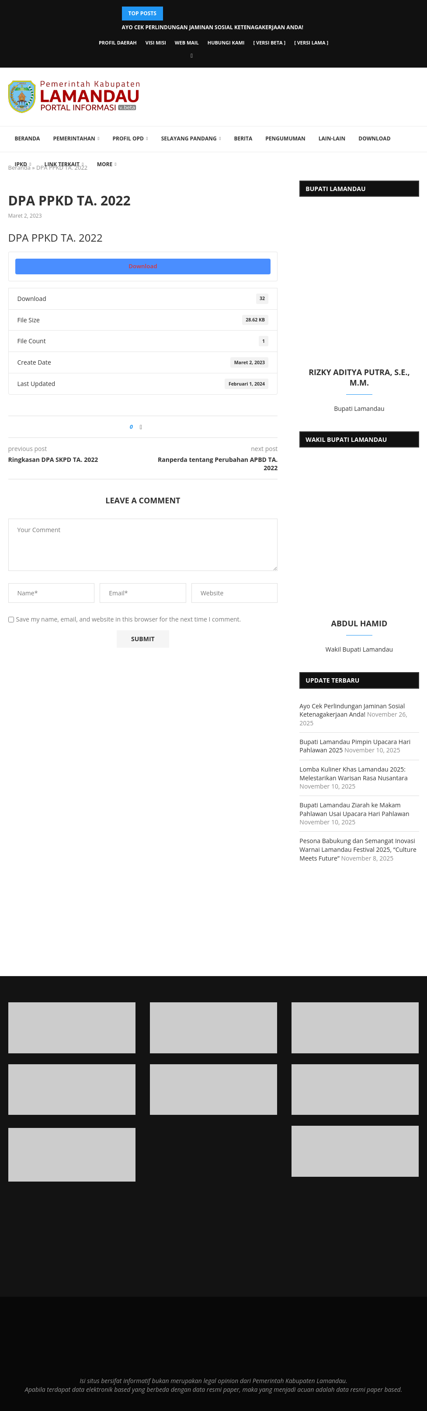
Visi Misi (156, 42)
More (105, 164)
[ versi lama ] (311, 42)
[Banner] (355, 1151)
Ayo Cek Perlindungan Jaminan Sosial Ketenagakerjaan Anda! (213, 27)
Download (374, 138)
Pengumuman (285, 138)
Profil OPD (128, 138)
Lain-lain (332, 138)
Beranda (27, 138)
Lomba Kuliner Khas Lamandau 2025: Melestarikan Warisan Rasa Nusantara (353, 773)
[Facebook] (192, 55)
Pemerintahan (74, 138)
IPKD (21, 164)
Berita (243, 138)
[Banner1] (71, 1027)
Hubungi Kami (226, 42)
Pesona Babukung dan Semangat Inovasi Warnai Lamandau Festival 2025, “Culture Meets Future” (357, 849)
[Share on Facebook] (141, 427)
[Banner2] (71, 1089)
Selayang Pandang (189, 138)
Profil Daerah (118, 42)
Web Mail (187, 42)
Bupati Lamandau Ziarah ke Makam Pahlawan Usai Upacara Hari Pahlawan (354, 809)
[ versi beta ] (269, 42)
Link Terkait (62, 164)
